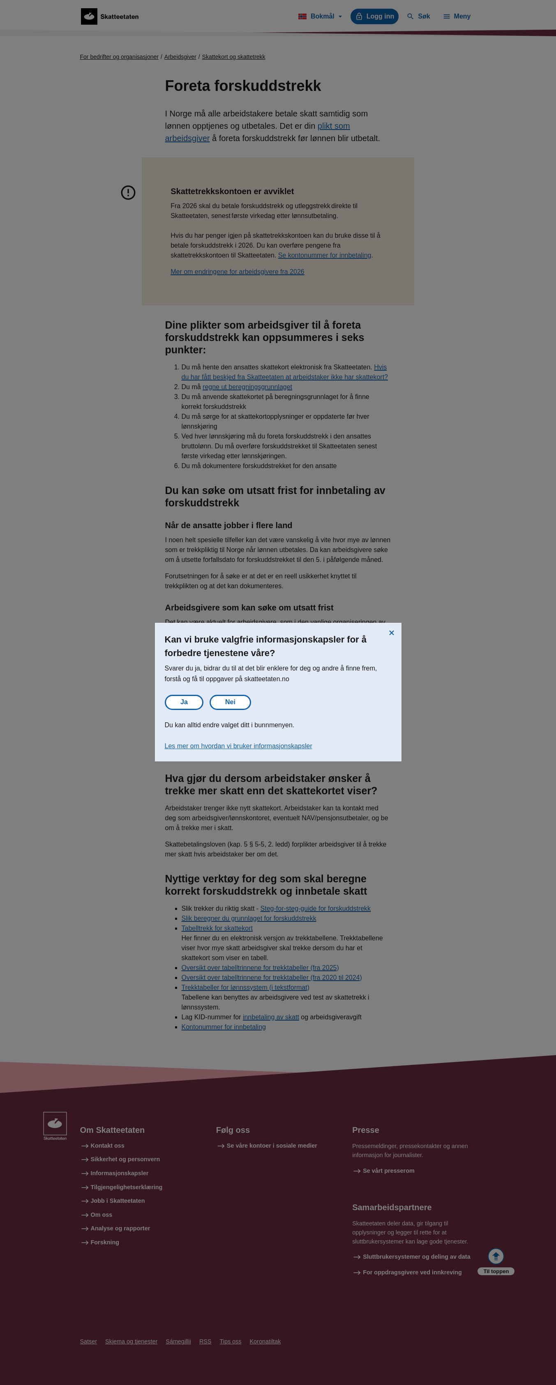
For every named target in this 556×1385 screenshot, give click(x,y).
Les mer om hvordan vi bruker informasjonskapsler (238, 745)
